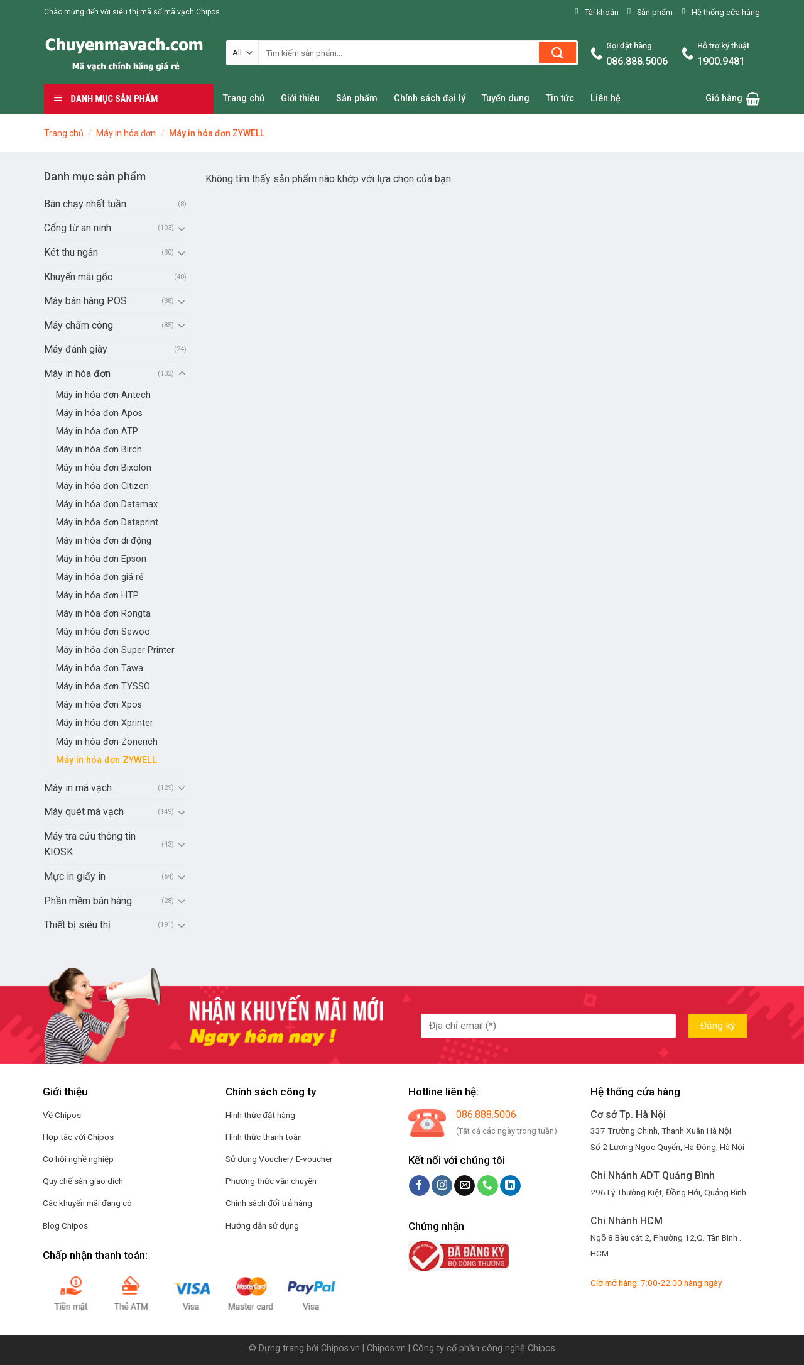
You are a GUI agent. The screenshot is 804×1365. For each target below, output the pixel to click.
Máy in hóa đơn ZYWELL (106, 760)
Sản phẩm (357, 98)
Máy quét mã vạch (84, 812)
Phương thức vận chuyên (271, 1181)
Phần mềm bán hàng (88, 901)
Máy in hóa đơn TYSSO (103, 686)
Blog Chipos (65, 1225)
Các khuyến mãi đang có (87, 1203)
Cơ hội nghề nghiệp (78, 1159)
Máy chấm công (78, 325)
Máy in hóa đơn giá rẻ (100, 577)
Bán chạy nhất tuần (85, 204)
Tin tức (560, 98)
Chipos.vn (340, 1348)
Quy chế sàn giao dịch (83, 1181)
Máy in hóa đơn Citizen (102, 486)
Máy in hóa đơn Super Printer (115, 650)
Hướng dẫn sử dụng (262, 1225)
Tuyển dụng (506, 98)
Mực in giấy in (75, 876)
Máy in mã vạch (78, 788)
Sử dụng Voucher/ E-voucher (279, 1159)
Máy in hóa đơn (126, 133)
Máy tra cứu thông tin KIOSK (90, 844)
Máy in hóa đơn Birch (99, 449)
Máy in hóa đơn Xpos (99, 704)
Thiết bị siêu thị (77, 925)
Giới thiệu (300, 98)
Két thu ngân (71, 252)
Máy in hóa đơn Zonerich (107, 742)
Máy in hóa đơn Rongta (103, 613)
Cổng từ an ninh (77, 228)
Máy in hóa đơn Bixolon (103, 468)
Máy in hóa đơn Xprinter (104, 723)
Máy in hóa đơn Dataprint (107, 522)
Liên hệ (605, 98)
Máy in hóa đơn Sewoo (103, 632)
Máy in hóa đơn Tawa (99, 668)
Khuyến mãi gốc (78, 277)
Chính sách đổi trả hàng (268, 1203)
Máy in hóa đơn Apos (99, 413)
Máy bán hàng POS (85, 301)
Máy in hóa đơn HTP (97, 595)
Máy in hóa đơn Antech (103, 395)
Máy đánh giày (75, 349)
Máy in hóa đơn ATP (97, 431)
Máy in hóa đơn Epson (101, 559)
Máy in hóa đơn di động (103, 540)
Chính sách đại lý (429, 98)
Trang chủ (243, 98)
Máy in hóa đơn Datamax (107, 504)
